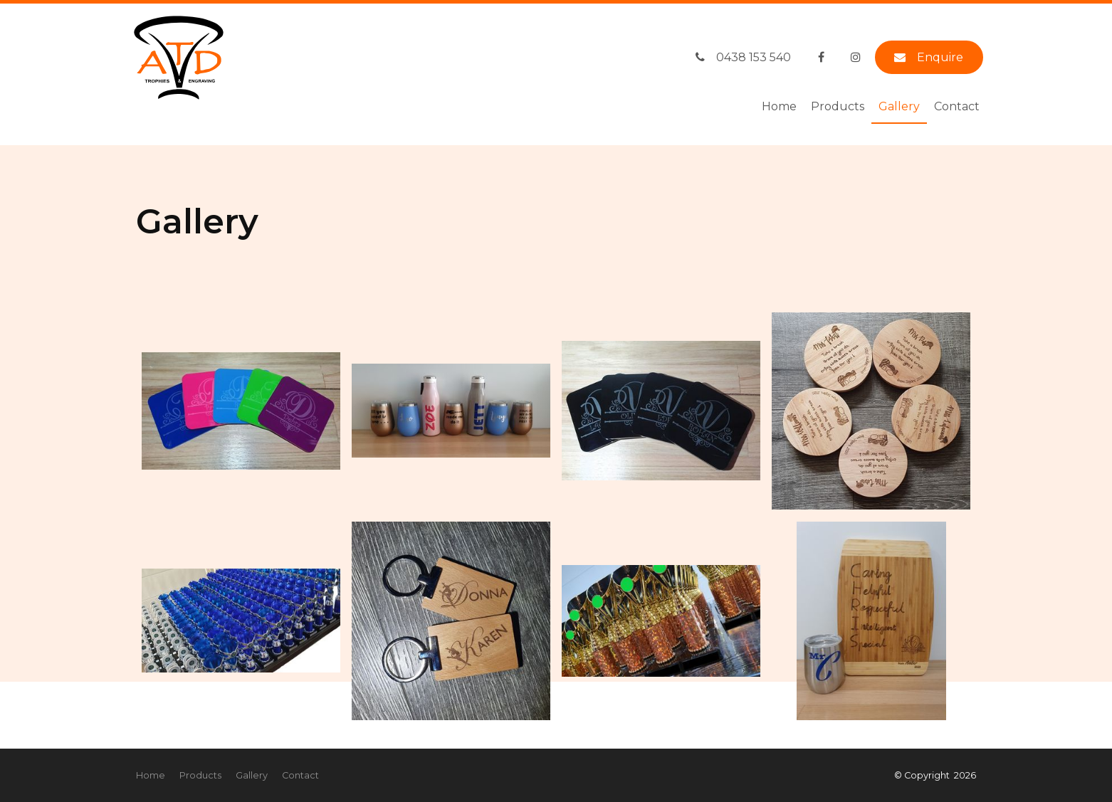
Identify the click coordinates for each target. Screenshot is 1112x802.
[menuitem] (150, 775)
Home (779, 106)
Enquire (940, 57)
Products (837, 106)
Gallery (899, 106)
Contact (957, 106)
